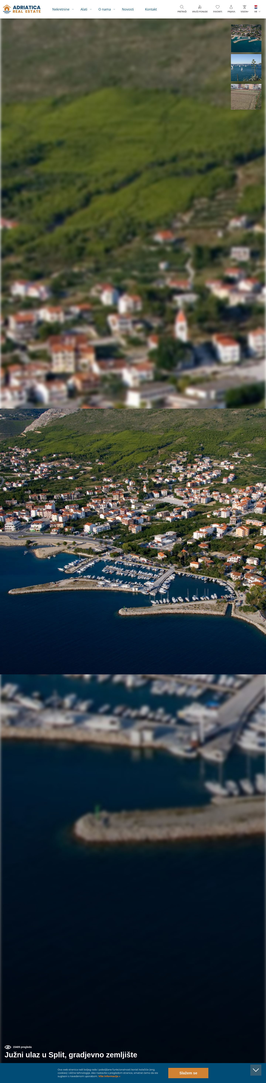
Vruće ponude (200, 11)
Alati (84, 9)
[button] (246, 38)
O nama (104, 9)
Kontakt (151, 9)
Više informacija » (109, 1076)
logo (22, 9)
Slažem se (188, 1073)
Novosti (128, 9)
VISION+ (244, 11)
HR (255, 11)
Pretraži (182, 11)
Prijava (231, 11)
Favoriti (217, 11)
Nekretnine (60, 9)
